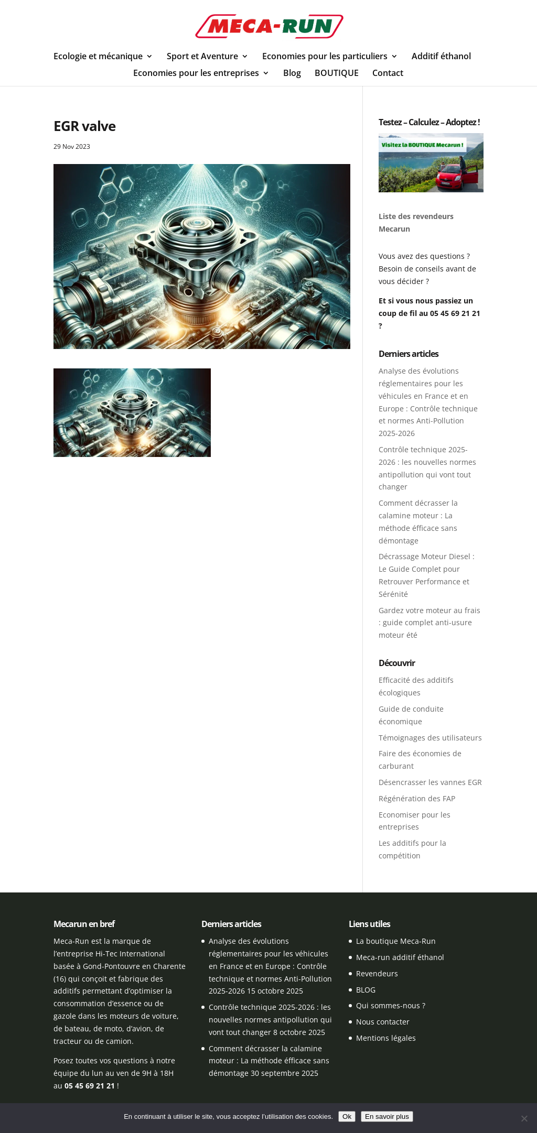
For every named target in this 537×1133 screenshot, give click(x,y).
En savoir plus (387, 1116)
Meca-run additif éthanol (400, 957)
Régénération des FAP (417, 798)
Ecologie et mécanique (98, 57)
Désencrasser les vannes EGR (430, 782)
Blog (292, 74)
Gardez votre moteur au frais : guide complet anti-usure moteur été (429, 622)
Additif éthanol (441, 57)
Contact (387, 74)
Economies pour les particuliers (325, 57)
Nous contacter (383, 1022)
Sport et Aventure (202, 57)
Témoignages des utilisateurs (430, 738)
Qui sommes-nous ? (390, 1005)
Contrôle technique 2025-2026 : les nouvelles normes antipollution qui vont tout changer (270, 1019)
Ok (346, 1116)
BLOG (365, 990)
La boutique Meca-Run (396, 941)
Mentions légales (386, 1038)
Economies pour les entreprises (196, 74)
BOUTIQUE (337, 74)
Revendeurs (377, 973)
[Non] (524, 1118)
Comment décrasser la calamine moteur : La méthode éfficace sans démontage (269, 1060)
